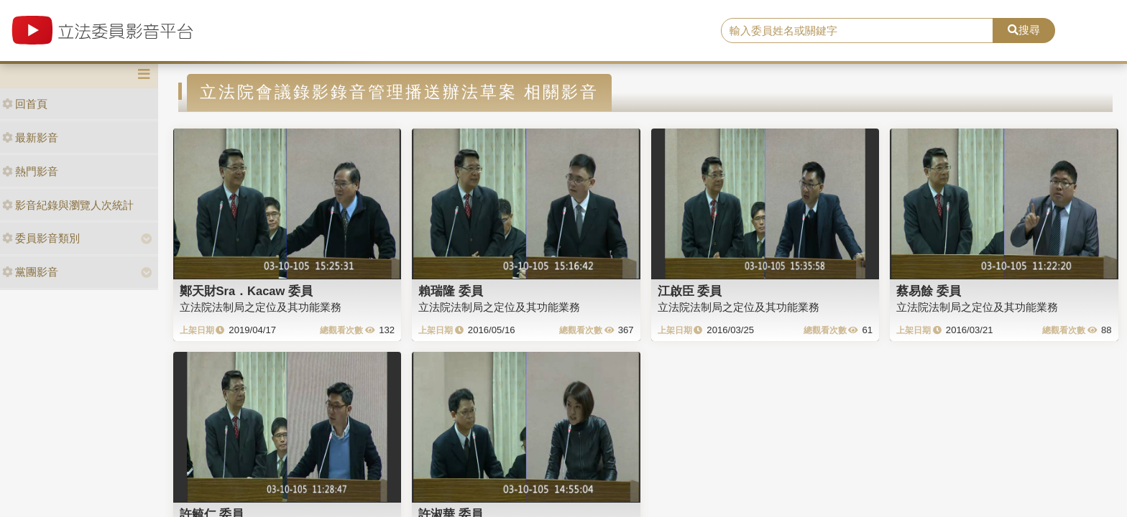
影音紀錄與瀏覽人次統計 (68, 205)
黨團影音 (30, 272)
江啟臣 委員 (690, 290)
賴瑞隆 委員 (450, 290)
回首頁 (24, 104)
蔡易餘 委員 (928, 290)
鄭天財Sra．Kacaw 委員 (246, 290)
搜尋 (1024, 30)
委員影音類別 (41, 238)
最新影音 (30, 137)
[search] (857, 31)
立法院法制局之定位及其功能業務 (260, 307)
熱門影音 (30, 171)
